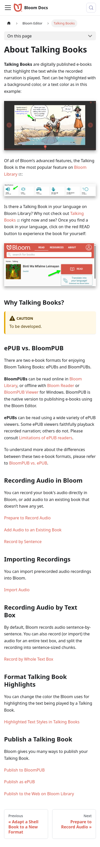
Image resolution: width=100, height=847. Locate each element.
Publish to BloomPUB (24, 770)
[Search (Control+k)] (91, 7)
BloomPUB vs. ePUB (28, 463)
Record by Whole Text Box (28, 659)
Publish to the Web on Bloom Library (39, 794)
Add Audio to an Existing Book (33, 530)
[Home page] (9, 23)
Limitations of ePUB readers (45, 438)
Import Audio (17, 590)
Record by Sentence (23, 541)
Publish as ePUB (19, 782)
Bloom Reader (60, 385)
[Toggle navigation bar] (8, 7)
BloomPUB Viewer (22, 392)
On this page (19, 36)
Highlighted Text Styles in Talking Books (42, 722)
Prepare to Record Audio (27, 518)
